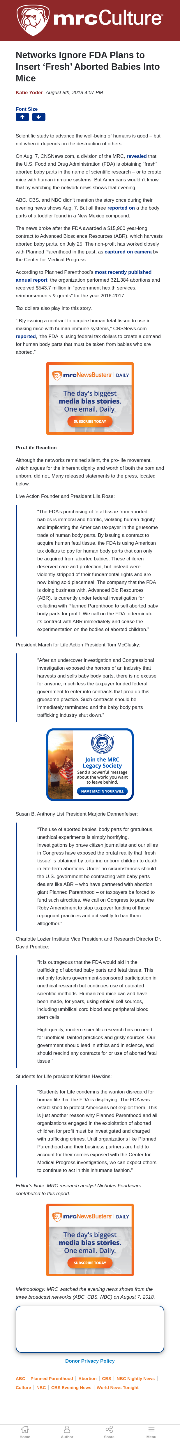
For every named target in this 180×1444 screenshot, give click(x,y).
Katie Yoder (29, 92)
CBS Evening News (71, 1387)
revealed (137, 156)
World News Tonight (118, 1387)
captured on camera (128, 252)
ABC (20, 1378)
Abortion (87, 1378)
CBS (106, 1378)
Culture (23, 1387)
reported (26, 336)
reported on (121, 208)
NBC (41, 1387)
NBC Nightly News (136, 1378)
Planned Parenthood (52, 1378)
